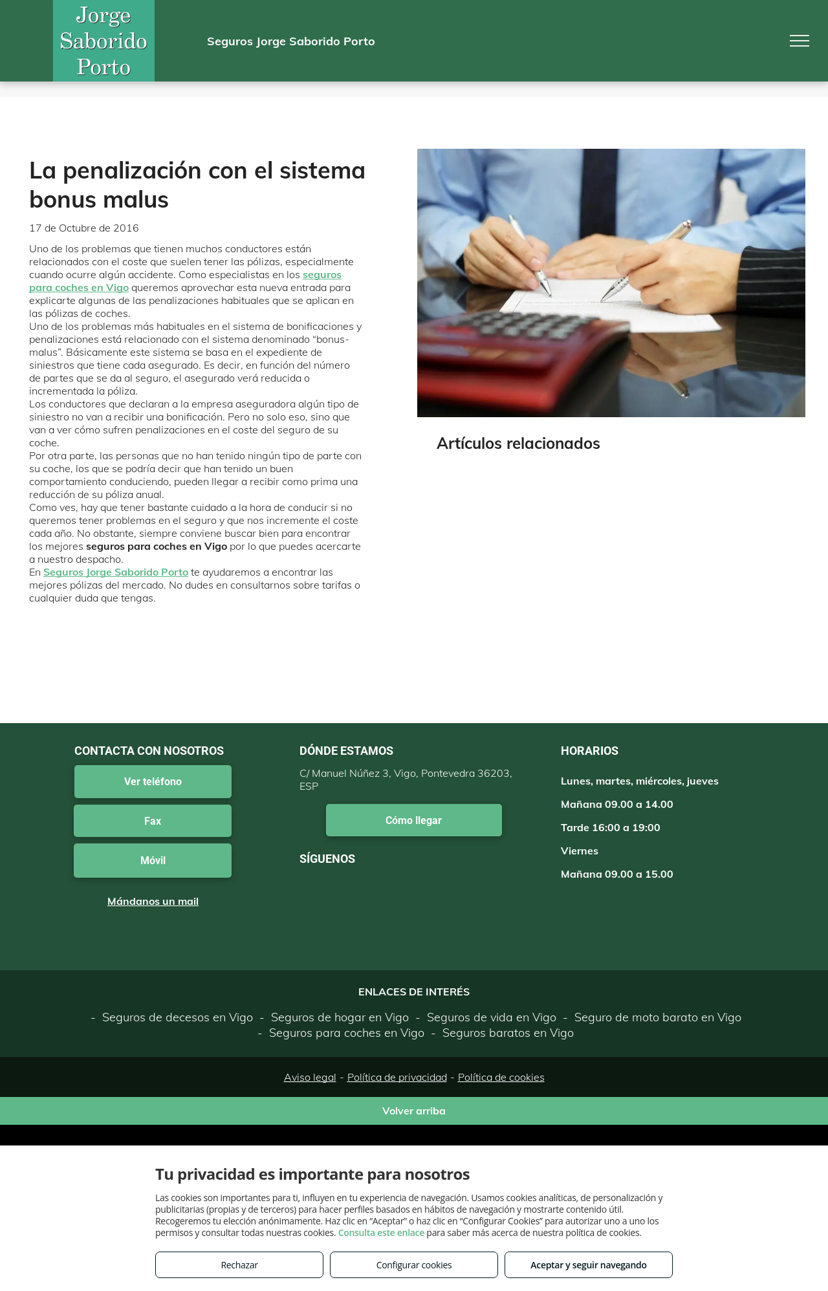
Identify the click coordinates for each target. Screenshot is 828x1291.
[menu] (799, 41)
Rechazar (239, 1265)
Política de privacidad (397, 1076)
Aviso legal (310, 1076)
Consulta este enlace (381, 1232)
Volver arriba (414, 1110)
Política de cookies (501, 1076)
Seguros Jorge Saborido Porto (115, 571)
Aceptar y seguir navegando (588, 1265)
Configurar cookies (414, 1265)
